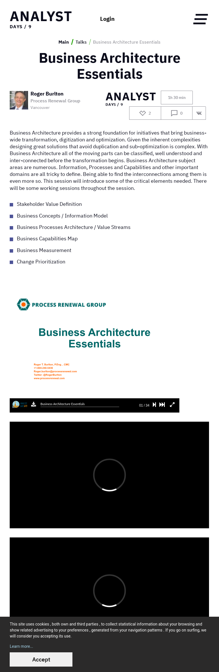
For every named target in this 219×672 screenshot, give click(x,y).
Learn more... (21, 646)
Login (107, 19)
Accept (41, 659)
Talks (81, 42)
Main (63, 42)
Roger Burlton (47, 94)
